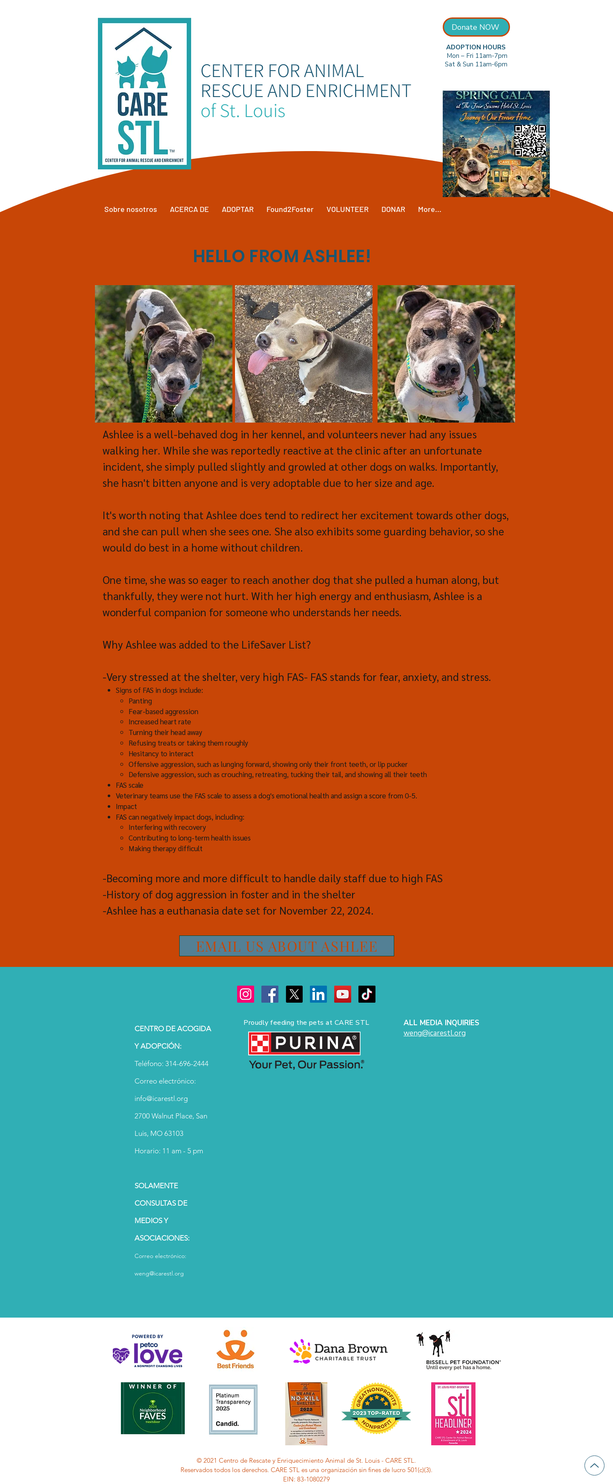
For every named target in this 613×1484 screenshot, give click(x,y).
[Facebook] (269, 994)
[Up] (594, 1465)
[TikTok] (366, 994)
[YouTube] (342, 994)
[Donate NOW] (476, 27)
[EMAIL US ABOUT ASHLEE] (286, 945)
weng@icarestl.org (159, 1273)
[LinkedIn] (318, 994)
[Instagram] (245, 994)
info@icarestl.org (161, 1098)
